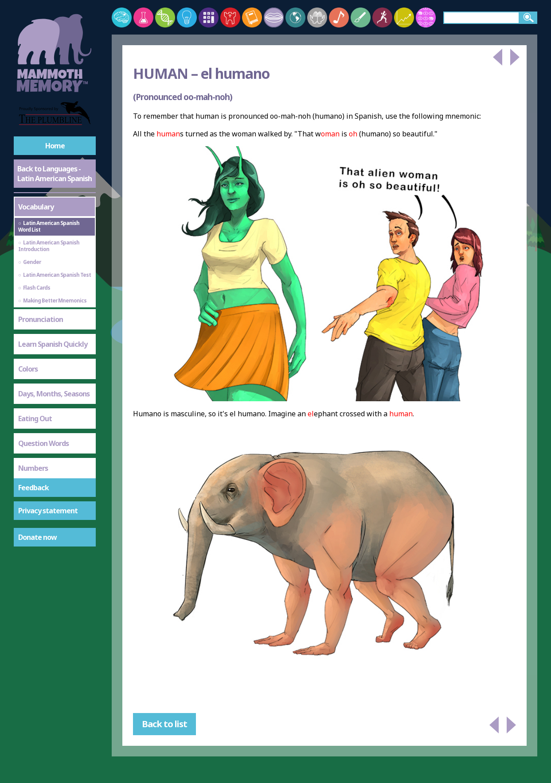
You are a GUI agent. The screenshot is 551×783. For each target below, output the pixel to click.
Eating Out (35, 418)
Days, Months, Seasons (54, 394)
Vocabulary (36, 207)
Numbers (33, 468)
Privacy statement (48, 511)
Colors (28, 369)
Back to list (164, 724)
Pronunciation (40, 319)
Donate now (37, 537)
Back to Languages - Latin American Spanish (54, 173)
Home (55, 146)
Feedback (33, 487)
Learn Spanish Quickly (52, 344)
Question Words (43, 443)
